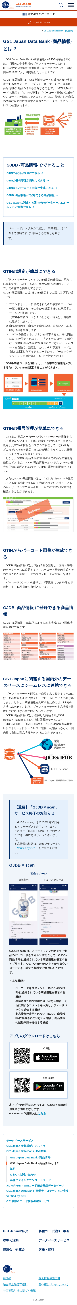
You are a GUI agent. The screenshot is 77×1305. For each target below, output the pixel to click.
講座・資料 (46, 1249)
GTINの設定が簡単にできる (25, 173)
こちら (42, 1113)
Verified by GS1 (26, 848)
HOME (7, 1278)
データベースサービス (20, 1140)
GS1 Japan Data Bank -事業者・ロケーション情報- (37, 1190)
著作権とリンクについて (53, 1284)
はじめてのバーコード (38, 14)
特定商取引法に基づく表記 (19, 1290)
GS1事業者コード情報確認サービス (28, 1201)
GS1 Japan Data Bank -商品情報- (59, 31)
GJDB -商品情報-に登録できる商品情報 (33, 195)
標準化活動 (10, 1240)
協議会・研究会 (14, 1249)
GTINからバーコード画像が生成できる (32, 187)
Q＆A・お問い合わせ (23, 1174)
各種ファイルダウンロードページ (30, 1180)
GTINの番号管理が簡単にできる (28, 180)
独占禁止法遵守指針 (15, 1284)
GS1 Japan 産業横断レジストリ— (27, 1145)
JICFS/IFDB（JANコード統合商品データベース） (36, 1185)
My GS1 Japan (42, 22)
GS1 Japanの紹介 (15, 1231)
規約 (12, 1168)
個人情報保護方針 (49, 1278)
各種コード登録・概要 (54, 1231)
